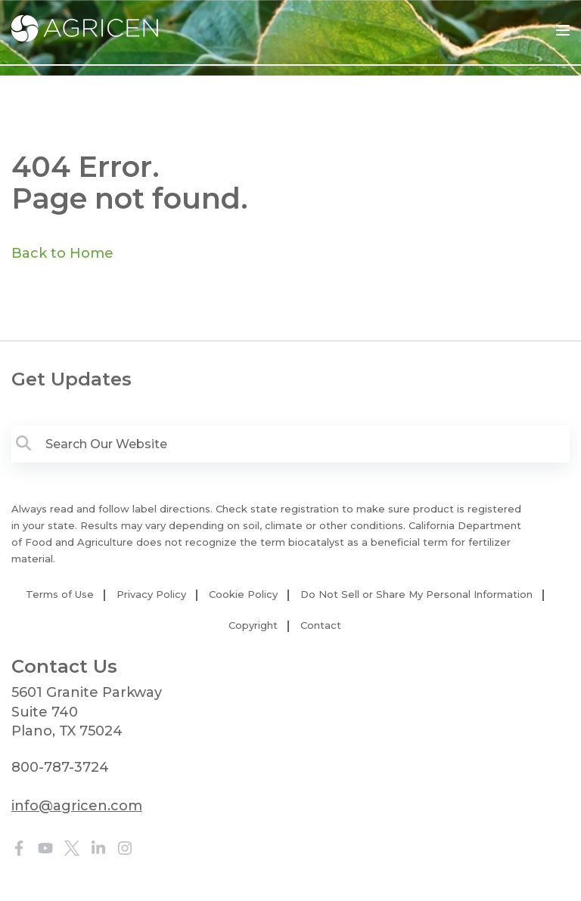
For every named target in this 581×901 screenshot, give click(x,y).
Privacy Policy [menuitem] (151, 594)
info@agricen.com (76, 805)
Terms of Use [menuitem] (60, 594)
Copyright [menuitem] (253, 625)
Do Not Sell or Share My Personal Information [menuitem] (416, 594)
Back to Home (62, 253)
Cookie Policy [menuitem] (243, 594)
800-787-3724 (60, 767)
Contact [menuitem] (320, 625)
